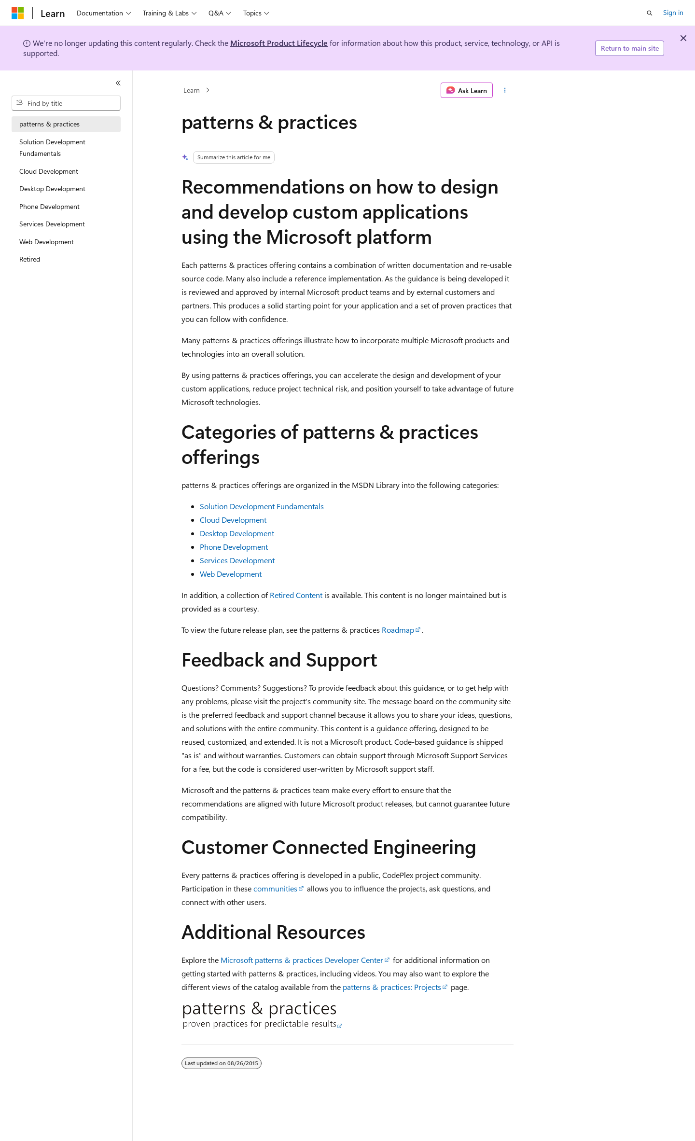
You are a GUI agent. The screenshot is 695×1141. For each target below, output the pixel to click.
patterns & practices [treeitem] (49, 123)
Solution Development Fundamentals (262, 506)
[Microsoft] (18, 13)
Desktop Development (237, 533)
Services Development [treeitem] (52, 223)
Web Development (231, 574)
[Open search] (649, 13)
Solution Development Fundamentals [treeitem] (52, 147)
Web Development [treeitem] (46, 241)
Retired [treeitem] (29, 259)
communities (275, 888)
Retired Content (296, 595)
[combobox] (66, 103)
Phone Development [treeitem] (49, 206)
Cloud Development (233, 520)
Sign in (673, 12)
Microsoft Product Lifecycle (279, 43)
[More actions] (505, 90)
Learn (191, 90)
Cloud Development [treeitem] (48, 171)
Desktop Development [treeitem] (52, 188)
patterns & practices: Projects (392, 987)
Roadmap (398, 630)
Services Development (237, 560)
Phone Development (234, 547)
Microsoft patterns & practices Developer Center (302, 960)
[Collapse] (118, 83)
